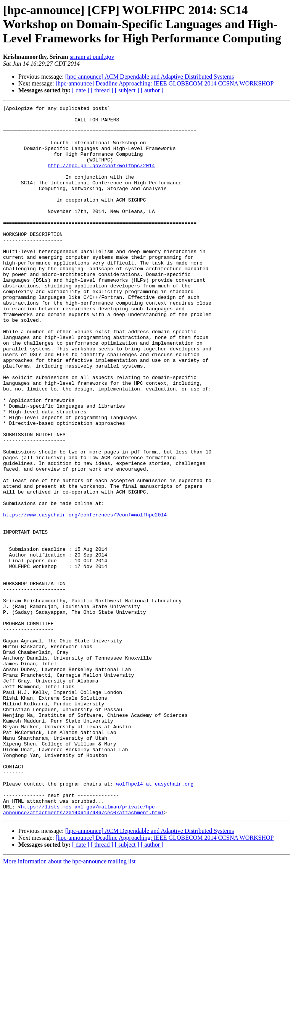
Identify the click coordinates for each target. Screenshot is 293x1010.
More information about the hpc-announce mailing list (69, 1003)
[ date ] (80, 90)
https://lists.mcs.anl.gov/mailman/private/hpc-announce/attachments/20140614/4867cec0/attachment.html (83, 951)
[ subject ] (127, 90)
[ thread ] (102, 90)
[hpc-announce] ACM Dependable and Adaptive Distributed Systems (149, 76)
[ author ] (152, 90)
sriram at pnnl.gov (92, 56)
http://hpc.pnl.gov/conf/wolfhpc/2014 (101, 177)
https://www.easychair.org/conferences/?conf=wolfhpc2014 (85, 597)
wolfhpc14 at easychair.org (154, 919)
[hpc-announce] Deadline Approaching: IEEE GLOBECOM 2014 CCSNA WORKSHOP (165, 83)
